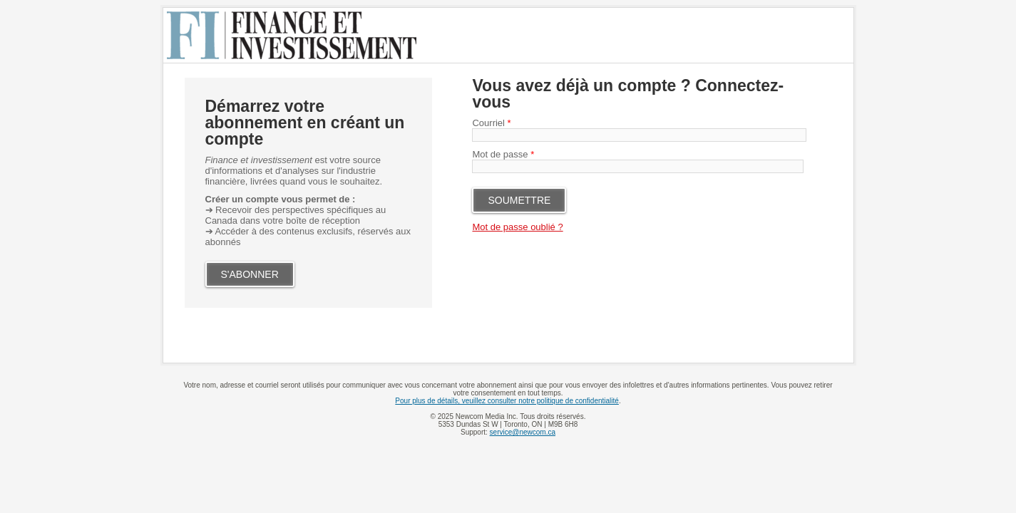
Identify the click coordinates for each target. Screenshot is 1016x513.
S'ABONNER (250, 274)
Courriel (491, 123)
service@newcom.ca (522, 432)
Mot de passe (503, 154)
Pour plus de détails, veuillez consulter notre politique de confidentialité (507, 401)
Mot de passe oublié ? (517, 227)
